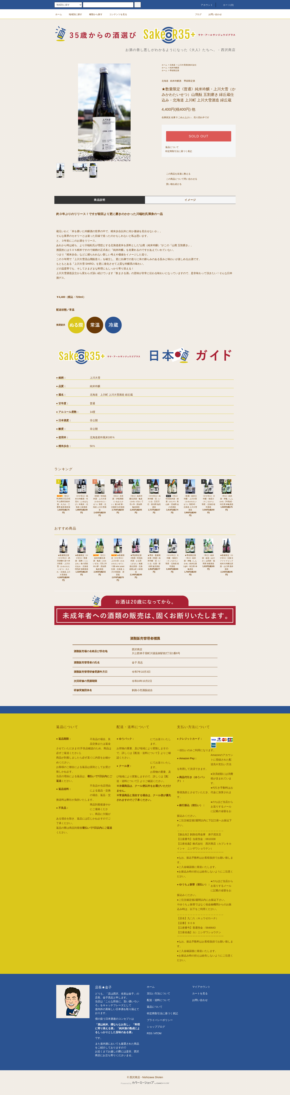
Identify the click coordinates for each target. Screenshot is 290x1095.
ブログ (196, 14)
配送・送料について (158, 1000)
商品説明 (99, 199)
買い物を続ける (172, 184)
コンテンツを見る (116, 14)
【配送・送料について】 (146, 752)
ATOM (157, 1033)
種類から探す (93, 14)
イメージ (190, 199)
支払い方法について (158, 993)
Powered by (145, 1083)
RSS (149, 1033)
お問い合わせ (213, 14)
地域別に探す (73, 14)
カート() (226, 5)
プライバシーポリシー (160, 1020)
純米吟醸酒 (174, 68)
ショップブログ (156, 1026)
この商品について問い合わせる (179, 179)
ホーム (58, 14)
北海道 (172, 65)
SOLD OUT (198, 136)
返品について (172, 147)
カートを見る (200, 993)
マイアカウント (201, 986)
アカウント (204, 5)
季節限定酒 (174, 70)
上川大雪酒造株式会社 (187, 65)
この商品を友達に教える (176, 173)
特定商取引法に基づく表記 (178, 151)
